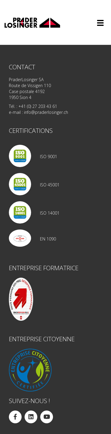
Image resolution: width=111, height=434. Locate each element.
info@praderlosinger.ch (46, 112)
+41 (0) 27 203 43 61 (37, 106)
